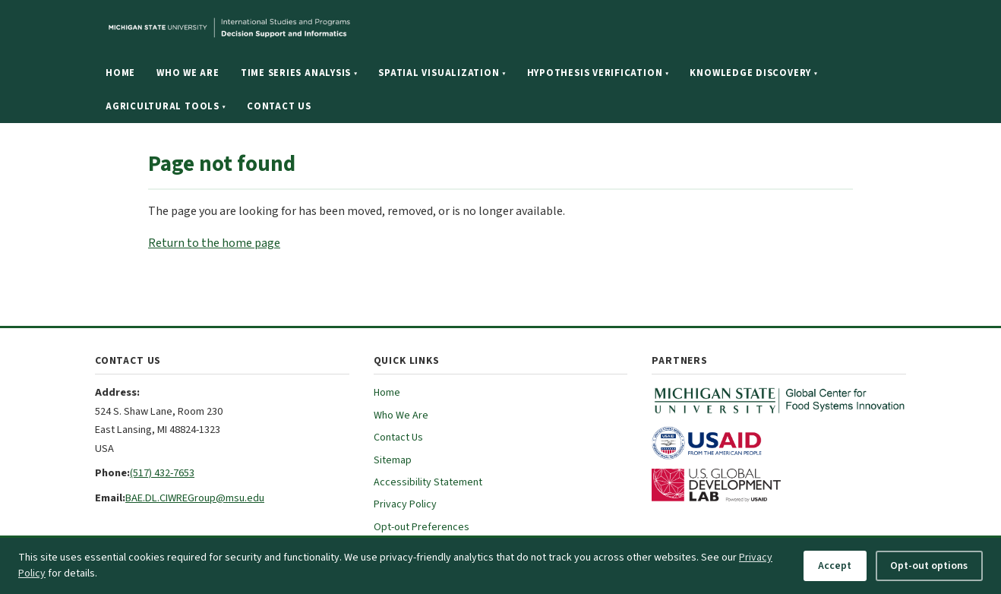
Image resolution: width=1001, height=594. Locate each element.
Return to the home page (214, 243)
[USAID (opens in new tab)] (779, 443)
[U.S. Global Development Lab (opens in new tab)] (779, 485)
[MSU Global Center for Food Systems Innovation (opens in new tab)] (779, 400)
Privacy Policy (405, 504)
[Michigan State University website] (323, 28)
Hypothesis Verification (598, 73)
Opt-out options (929, 565)
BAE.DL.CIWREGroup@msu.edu (194, 498)
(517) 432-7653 (162, 473)
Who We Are (187, 73)
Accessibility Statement (428, 482)
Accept (834, 565)
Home (120, 73)
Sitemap (393, 460)
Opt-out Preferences (421, 527)
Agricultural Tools (166, 106)
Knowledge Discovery (753, 73)
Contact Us (279, 106)
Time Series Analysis (299, 73)
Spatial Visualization (441, 73)
